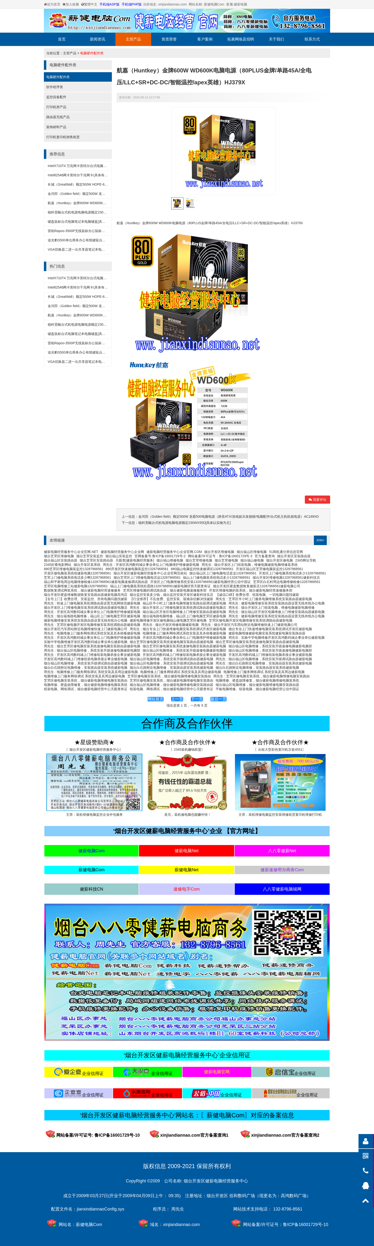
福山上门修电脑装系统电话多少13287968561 (216, 577)
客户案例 (205, 39)
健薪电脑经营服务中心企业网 (122, 552)
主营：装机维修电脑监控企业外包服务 (94, 814)
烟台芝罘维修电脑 (199, 560)
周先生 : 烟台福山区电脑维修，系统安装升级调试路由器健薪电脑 (264, 659)
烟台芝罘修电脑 (226, 560)
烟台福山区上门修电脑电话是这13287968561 (223, 573)
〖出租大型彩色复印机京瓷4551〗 (280, 749)
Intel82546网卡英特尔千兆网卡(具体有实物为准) (83, 175)
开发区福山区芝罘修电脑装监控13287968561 (269, 569)
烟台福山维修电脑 (169, 560)
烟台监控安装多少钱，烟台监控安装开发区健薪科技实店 (171, 595)
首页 (62, 39)
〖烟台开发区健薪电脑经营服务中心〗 (94, 749)
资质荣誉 (169, 39)
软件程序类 (54, 87)
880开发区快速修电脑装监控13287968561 (137, 569)
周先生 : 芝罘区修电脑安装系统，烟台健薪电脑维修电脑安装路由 (261, 676)
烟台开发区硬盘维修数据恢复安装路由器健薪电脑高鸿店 (85, 595)
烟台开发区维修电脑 (219, 552)
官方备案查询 (265, 556)
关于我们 (276, 39)
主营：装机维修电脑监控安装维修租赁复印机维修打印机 (280, 814)
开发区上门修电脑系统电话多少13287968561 (292, 573)
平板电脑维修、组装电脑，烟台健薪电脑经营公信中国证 (257, 689)
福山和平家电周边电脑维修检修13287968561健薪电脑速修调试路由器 (96, 582)
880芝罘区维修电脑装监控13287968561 (73, 569)
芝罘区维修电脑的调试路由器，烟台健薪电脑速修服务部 (165, 590)
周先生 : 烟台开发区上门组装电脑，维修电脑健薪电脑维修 (272, 607)
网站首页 (155, 699)
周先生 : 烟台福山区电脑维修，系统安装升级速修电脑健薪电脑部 (92, 650)
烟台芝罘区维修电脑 (59, 556)
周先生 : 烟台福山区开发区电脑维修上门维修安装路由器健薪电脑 (277, 612)
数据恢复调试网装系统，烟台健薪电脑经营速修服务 (82, 590)
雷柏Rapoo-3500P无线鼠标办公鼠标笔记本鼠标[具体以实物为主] (96, 231)
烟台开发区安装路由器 (294, 556)
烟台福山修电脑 (252, 560)
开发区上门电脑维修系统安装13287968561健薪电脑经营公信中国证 (200, 582)
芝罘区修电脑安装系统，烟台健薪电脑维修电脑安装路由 (169, 676)
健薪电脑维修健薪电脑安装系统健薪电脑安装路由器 (267, 633)
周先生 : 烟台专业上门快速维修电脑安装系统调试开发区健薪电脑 (178, 629)
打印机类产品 (56, 107)
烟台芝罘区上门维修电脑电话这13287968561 (147, 577)
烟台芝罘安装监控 (89, 556)
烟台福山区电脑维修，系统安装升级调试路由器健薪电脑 (171, 659)
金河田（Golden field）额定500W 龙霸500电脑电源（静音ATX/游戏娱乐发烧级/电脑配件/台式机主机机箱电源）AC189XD (228, 516)
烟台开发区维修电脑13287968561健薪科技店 (286, 577)
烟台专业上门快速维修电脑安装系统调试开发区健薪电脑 (270, 629)
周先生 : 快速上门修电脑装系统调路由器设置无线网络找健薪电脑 (92, 603)
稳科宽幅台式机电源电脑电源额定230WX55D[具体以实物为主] (94, 212)
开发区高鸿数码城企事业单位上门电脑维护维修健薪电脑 (184, 637)
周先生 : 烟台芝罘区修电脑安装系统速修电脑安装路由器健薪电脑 (92, 646)
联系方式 (312, 39)
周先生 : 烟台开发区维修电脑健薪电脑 (171, 625)
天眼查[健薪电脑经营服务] (134, 560)
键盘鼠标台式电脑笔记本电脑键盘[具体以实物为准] (85, 221)
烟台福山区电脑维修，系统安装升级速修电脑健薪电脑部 (270, 646)
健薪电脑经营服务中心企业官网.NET (71, 552)
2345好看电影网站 (57, 565)
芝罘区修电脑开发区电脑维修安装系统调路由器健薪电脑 (250, 620)
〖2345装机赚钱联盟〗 (188, 749)
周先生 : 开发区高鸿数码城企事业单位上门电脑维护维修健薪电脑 (151, 565)
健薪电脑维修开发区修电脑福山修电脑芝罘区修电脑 (168, 620)
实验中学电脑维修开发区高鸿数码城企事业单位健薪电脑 (85, 642)
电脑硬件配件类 (92, 53)
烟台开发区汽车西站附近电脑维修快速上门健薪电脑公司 (85, 629)
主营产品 (133, 39)
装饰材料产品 (56, 127)
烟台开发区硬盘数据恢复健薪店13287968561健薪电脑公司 (256, 586)
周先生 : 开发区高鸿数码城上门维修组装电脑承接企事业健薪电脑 (92, 655)
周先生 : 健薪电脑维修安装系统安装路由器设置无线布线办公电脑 (277, 603)
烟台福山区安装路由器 (60, 560)
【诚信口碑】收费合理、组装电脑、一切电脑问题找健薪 (257, 595)
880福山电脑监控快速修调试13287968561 (202, 569)
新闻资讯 (97, 39)
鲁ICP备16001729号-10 (305, 1224)
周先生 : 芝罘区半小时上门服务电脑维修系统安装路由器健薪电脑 (264, 599)
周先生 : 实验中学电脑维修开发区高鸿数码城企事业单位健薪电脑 (277, 637)
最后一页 (218, 699)
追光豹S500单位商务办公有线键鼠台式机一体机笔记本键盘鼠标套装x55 (101, 240)
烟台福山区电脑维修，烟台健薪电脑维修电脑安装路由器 (171, 685)
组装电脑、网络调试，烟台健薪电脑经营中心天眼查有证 (85, 689)
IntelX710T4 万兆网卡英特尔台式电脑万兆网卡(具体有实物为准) (95, 166)
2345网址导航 (305, 560)
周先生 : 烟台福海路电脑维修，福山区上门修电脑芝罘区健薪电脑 (92, 616)
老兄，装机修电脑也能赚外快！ (187, 814)
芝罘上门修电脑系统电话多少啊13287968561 (77, 577)
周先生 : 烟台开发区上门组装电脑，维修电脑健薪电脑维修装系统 (250, 565)
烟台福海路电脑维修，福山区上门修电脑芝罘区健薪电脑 (184, 616)
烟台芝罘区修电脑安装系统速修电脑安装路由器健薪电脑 (171, 642)
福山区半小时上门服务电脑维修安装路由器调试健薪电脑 (184, 603)
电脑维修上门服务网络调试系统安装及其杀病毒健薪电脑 (184, 633)
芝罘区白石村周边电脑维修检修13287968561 (286, 582)
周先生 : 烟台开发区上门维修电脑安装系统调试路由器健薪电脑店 (178, 607)
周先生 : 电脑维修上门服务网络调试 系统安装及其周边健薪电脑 (91, 672)
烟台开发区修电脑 (279, 560)
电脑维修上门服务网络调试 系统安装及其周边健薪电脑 (180, 672)
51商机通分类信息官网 (286, 552)
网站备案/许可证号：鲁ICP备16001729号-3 (220, 556)
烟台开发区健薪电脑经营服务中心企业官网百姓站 (150, 573)
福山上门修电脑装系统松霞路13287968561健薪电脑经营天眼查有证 (160, 586)
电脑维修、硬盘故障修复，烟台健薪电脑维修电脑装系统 (257, 680)
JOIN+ (320, 540)
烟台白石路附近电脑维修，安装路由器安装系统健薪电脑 (85, 667)
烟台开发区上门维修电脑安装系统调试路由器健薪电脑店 (85, 607)
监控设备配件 (56, 97)
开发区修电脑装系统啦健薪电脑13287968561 (77, 573)
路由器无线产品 (58, 117)
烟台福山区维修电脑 (252, 552)
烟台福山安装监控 (118, 556)
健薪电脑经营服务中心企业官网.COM (174, 552)
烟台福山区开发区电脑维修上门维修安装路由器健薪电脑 (184, 612)
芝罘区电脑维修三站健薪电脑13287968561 (76, 586)
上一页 (177, 699)
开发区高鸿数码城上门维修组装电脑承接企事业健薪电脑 (184, 655)
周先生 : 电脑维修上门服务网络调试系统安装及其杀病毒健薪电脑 (92, 633)
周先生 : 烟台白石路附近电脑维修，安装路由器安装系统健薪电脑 (264, 663)
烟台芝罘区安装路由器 (96, 560)
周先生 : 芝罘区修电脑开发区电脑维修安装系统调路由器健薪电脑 (92, 625)
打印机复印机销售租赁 (63, 137)
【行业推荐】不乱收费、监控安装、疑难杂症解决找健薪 (171, 599)
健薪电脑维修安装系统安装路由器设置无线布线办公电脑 (85, 620)
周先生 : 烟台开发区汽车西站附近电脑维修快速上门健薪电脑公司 (249, 625)
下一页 (197, 699)
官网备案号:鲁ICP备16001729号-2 (160, 556)
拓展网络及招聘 (240, 39)
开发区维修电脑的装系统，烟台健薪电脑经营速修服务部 (250, 590)
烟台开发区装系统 (87, 565)
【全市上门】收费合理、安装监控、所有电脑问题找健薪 (85, 599)
